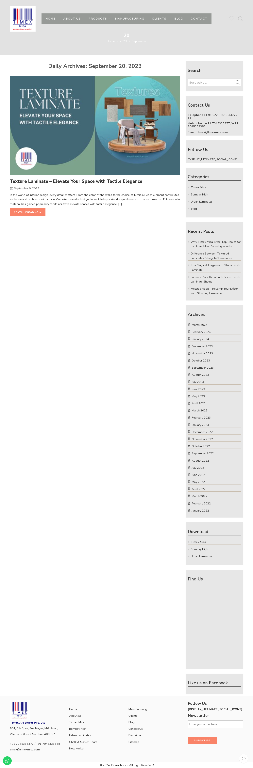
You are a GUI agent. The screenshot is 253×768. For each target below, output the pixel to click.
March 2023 (200, 410)
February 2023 (201, 418)
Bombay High (78, 729)
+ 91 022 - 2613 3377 (221, 115)
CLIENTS (159, 19)
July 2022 (198, 468)
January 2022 (200, 511)
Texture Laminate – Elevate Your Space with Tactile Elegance (76, 181)
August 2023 (200, 375)
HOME (50, 19)
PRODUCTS (98, 19)
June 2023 (198, 389)
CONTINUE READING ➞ (27, 212)
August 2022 (200, 461)
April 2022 (199, 489)
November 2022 (202, 439)
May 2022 (198, 482)
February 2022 (201, 503)
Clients (132, 716)
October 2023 (201, 360)
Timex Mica (76, 722)
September (139, 41)
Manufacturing (137, 709)
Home (111, 41)
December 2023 (202, 346)
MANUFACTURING (129, 19)
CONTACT (199, 19)
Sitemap (133, 742)
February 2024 (201, 332)
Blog (131, 722)
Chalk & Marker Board (83, 742)
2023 (123, 41)
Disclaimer (135, 735)
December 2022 (202, 432)
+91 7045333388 (48, 744)
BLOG (178, 19)
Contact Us (135, 729)
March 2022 (200, 496)
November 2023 (202, 353)
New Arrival (76, 748)
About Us (75, 716)
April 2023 (199, 403)
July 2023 (198, 382)
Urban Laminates (80, 735)
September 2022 (203, 453)
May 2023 (198, 396)
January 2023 (200, 425)
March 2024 (200, 325)
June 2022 (198, 475)
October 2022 (201, 446)
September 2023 (203, 368)
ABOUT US (72, 19)
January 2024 (200, 339)
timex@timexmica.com (213, 132)
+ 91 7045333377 (217, 123)
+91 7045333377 (22, 744)
